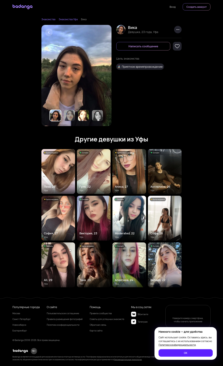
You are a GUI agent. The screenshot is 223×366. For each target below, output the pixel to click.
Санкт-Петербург (21, 319)
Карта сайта (96, 330)
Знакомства (48, 19)
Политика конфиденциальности (63, 324)
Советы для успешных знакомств (107, 319)
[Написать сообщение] (143, 46)
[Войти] (172, 7)
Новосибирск (19, 324)
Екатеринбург (19, 330)
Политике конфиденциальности (177, 345)
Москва (16, 313)
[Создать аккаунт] (197, 7)
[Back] (49, 32)
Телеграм (139, 321)
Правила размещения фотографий (65, 319)
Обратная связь (98, 324)
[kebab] (178, 29)
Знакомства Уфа (68, 19)
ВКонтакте (139, 314)
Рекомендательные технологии (128, 359)
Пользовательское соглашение (63, 313)
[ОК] (186, 353)
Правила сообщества (101, 313)
